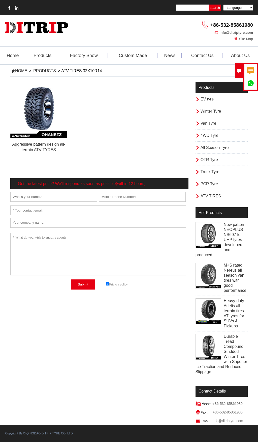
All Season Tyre (215, 147)
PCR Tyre (209, 184)
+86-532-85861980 (231, 25)
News (169, 55)
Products (42, 55)
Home (13, 55)
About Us (240, 55)
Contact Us (202, 55)
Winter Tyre (211, 111)
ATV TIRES (211, 196)
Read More (38, 155)
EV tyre (207, 99)
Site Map (246, 39)
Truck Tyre (210, 172)
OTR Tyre (209, 160)
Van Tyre (208, 123)
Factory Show (84, 55)
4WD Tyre (209, 135)
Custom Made (133, 55)
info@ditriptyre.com (236, 33)
